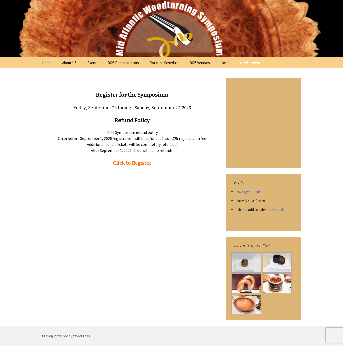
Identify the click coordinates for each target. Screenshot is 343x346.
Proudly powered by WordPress (66, 336)
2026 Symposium (249, 191)
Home (46, 62)
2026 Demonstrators (123, 62)
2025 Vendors (199, 62)
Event (92, 62)
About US (69, 62)
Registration (250, 63)
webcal (277, 209)
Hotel (225, 62)
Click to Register (132, 163)
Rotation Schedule (164, 62)
